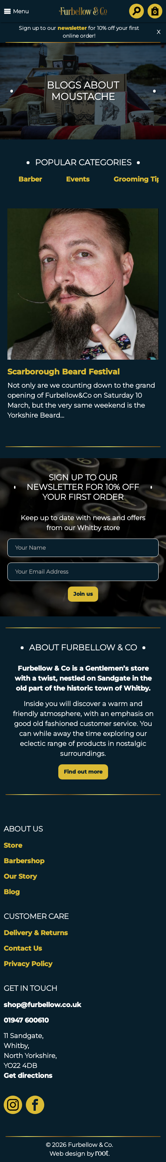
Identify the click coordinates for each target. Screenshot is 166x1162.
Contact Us (23, 948)
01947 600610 (26, 1020)
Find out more (83, 771)
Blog (12, 892)
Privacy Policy (28, 964)
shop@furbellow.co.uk (42, 1005)
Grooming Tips (139, 179)
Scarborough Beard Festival (63, 371)
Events (78, 179)
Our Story (20, 876)
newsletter (72, 28)
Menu (16, 11)
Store (13, 845)
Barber (30, 179)
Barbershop (24, 861)
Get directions (28, 1076)
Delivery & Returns (36, 933)
